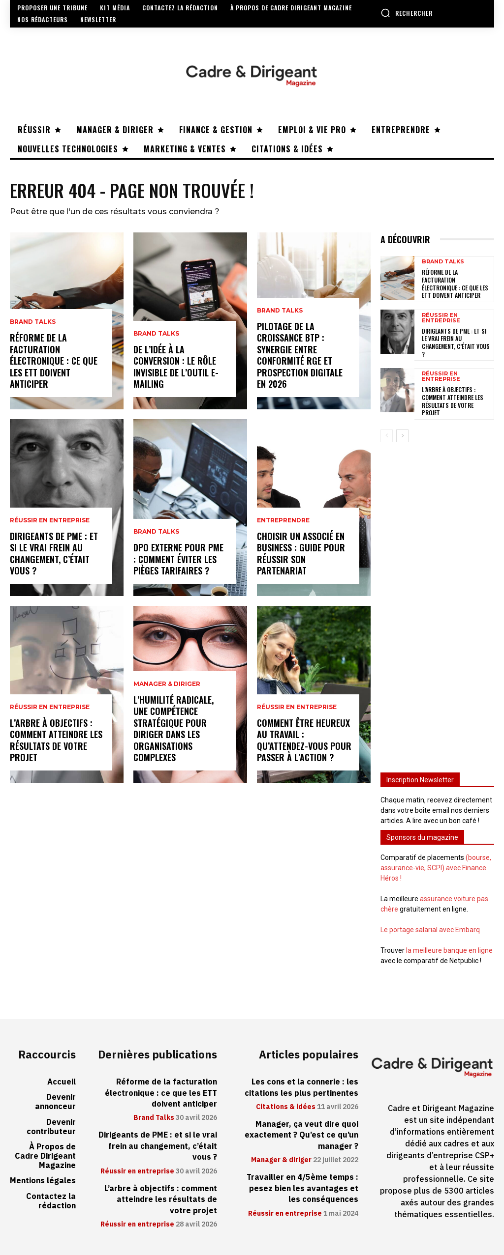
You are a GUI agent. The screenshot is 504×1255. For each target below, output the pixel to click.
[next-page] (402, 435)
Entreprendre (283, 520)
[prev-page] (386, 435)
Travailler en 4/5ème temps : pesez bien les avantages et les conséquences (302, 1188)
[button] (406, 13)
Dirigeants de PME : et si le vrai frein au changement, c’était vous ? (54, 553)
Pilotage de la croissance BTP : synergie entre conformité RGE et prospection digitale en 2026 (300, 355)
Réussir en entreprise (50, 520)
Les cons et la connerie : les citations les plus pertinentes (301, 1087)
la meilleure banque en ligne (449, 950)
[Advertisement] (437, 601)
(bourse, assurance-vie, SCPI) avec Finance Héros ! (435, 868)
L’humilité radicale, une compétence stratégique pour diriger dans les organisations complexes (173, 728)
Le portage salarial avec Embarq (430, 930)
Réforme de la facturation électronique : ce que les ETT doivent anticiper (53, 361)
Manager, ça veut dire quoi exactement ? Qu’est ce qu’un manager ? (301, 1135)
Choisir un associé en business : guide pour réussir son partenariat (301, 553)
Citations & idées (285, 1107)
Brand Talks (33, 322)
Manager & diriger (166, 684)
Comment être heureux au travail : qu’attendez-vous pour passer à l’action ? (304, 740)
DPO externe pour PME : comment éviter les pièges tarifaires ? (178, 559)
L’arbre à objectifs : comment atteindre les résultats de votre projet (56, 740)
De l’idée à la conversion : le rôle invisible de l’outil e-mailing (176, 366)
